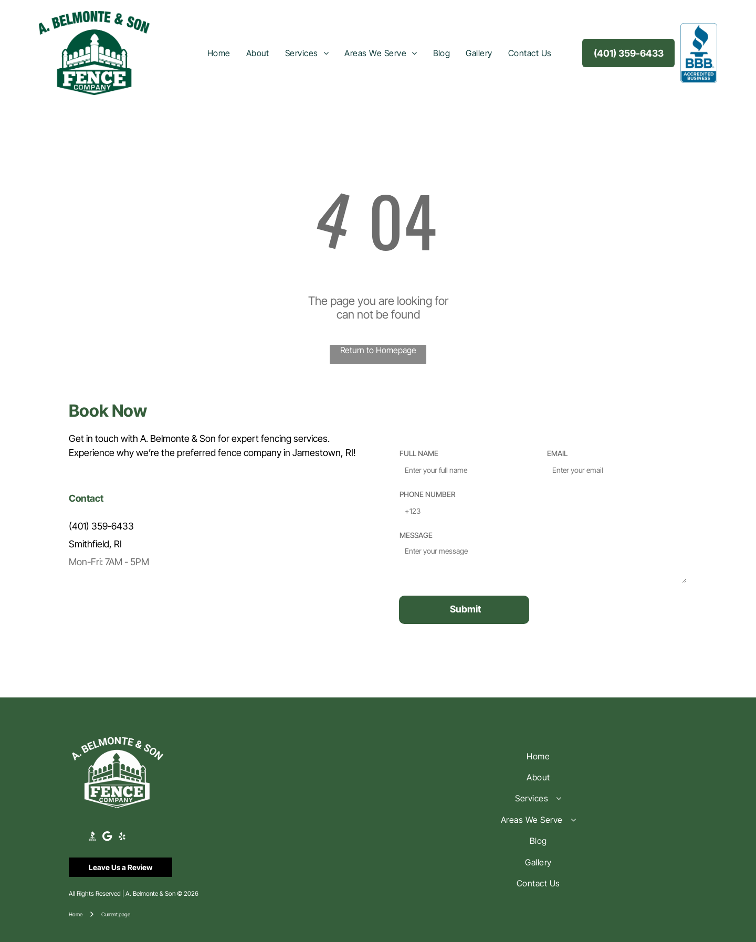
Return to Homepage (378, 350)
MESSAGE (416, 535)
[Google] (107, 837)
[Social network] (93, 837)
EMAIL (557, 453)
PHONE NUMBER (427, 494)
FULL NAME (419, 453)
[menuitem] (219, 53)
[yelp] (122, 837)
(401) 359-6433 (101, 526)
